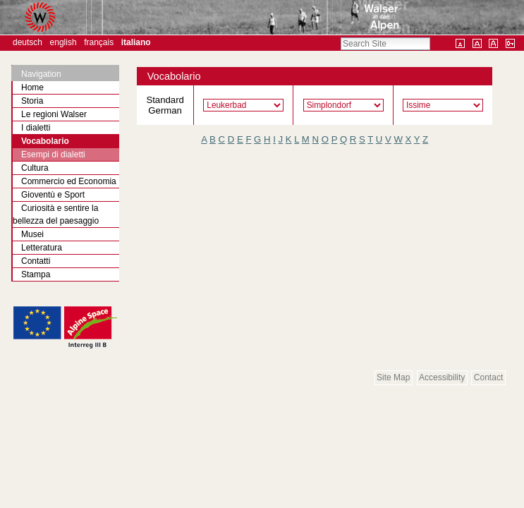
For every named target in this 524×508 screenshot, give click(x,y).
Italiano (136, 42)
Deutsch (27, 42)
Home (32, 87)
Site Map (393, 377)
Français (99, 42)
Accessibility (442, 377)
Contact (488, 377)
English (63, 42)
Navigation (41, 74)
